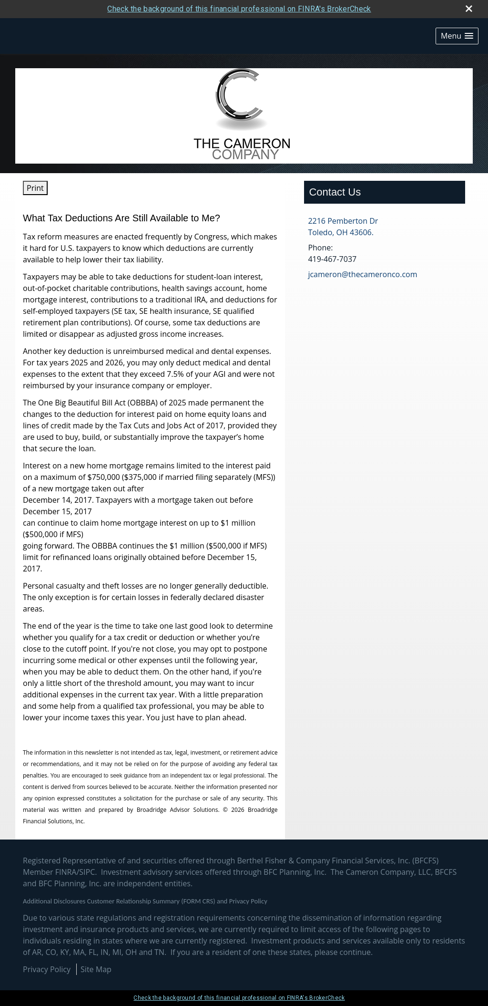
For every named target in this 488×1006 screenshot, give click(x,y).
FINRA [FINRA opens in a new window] (66, 872)
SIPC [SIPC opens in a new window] (87, 872)
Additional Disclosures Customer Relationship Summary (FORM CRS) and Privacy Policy (145, 901)
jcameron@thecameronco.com (362, 274)
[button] (457, 36)
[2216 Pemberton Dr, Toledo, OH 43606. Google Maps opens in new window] (343, 226)
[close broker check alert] (469, 8)
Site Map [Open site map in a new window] (96, 969)
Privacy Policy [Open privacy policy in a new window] (47, 969)
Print (35, 188)
